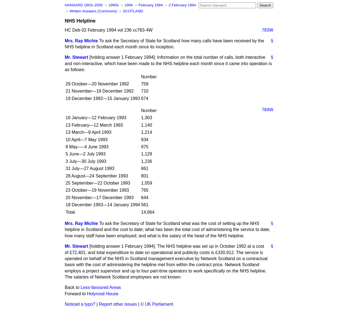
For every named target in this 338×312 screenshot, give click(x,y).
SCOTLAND (133, 11)
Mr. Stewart (76, 57)
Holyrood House (103, 293)
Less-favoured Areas (101, 287)
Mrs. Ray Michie (81, 40)
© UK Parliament (156, 304)
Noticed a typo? (80, 304)
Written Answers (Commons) (93, 11)
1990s (114, 5)
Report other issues (118, 304)
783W (267, 30)
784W (267, 109)
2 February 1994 (182, 5)
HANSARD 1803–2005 (84, 5)
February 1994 (151, 5)
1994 (129, 5)
